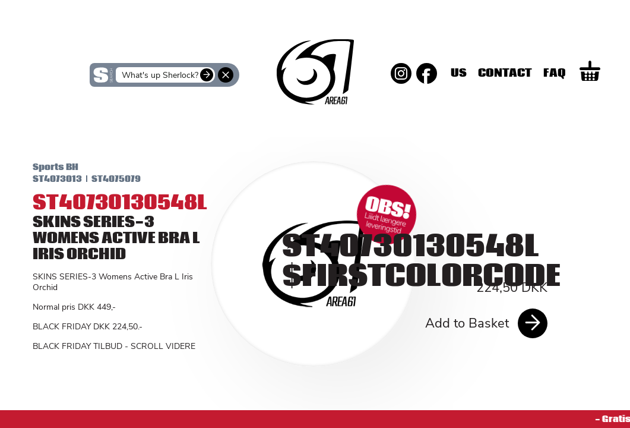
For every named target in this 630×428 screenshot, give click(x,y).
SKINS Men (315, 115)
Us (503, 73)
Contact (550, 73)
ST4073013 (46, 179)
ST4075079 (105, 179)
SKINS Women (104, 123)
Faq (599, 73)
